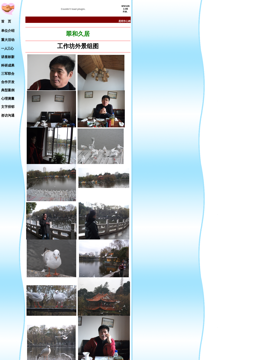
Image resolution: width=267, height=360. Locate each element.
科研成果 (7, 65)
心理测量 (7, 98)
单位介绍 (7, 31)
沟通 (11, 115)
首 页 (6, 21)
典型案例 (7, 90)
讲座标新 (7, 57)
